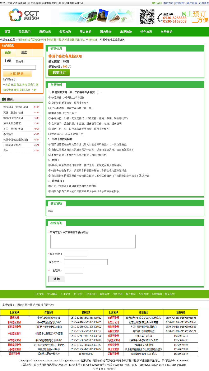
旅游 (8, 52)
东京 (27, 89)
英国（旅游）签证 (13, 112)
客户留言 (192, 3)
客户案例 (131, 294)
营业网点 (52, 294)
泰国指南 (8, 134)
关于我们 (78, 294)
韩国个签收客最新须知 (15, 139)
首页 (7, 31)
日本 (5, 150)
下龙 (33, 89)
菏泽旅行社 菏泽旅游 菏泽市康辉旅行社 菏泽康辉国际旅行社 (24, 14)
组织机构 (157, 294)
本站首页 (168, 3)
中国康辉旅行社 (23, 304)
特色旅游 (146, 31)
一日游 (6, 84)
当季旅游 (166, 31)
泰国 (16, 89)
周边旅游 (85, 31)
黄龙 (19, 84)
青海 (24, 84)
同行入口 (157, 3)
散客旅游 (65, 31)
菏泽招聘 (49, 304)
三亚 (13, 84)
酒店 (24, 52)
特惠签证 (92, 39)
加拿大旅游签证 (12, 123)
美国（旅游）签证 (13, 128)
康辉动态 (45, 31)
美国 (22, 89)
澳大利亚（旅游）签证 (15, 107)
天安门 (31, 84)
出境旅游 (126, 31)
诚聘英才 (104, 294)
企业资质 (144, 294)
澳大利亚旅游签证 (13, 118)
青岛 (10, 89)
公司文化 (39, 294)
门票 (8, 61)
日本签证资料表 (12, 145)
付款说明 (117, 294)
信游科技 (111, 368)
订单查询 (204, 3)
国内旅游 (106, 31)
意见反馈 (170, 294)
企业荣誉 (65, 294)
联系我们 (180, 3)
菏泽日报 (38, 304)
